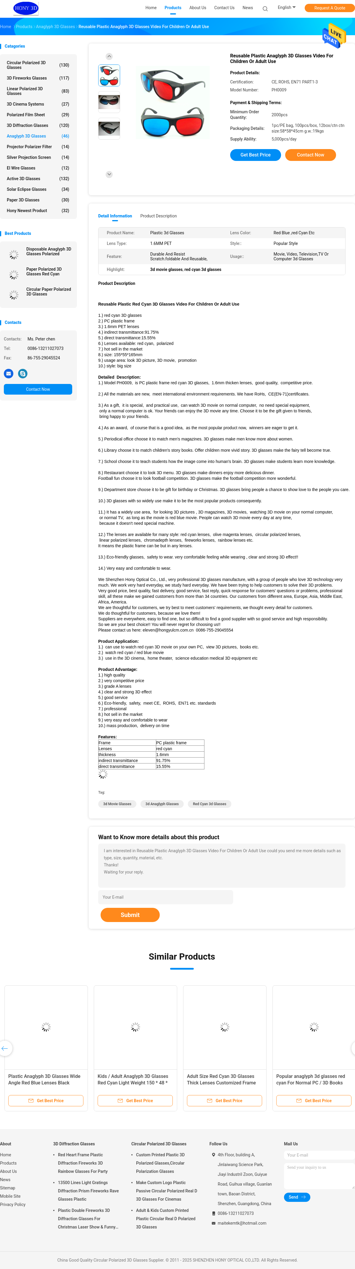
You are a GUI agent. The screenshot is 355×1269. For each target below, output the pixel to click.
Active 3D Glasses (38, 179)
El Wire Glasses (38, 168)
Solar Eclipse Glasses (38, 189)
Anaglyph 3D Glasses (38, 136)
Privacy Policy (12, 1204)
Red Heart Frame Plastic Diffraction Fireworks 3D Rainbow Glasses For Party (83, 1163)
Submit (130, 914)
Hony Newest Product (38, 211)
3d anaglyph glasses (162, 804)
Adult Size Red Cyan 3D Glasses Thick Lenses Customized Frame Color (221, 1082)
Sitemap (7, 1188)
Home (5, 1154)
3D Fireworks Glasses (38, 78)
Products (8, 1163)
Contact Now (38, 389)
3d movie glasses (117, 804)
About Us (8, 1171)
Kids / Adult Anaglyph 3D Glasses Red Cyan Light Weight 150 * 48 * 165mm (133, 1082)
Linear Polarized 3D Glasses (38, 91)
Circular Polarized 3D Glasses (38, 65)
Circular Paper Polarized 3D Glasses (48, 291)
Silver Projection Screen (38, 157)
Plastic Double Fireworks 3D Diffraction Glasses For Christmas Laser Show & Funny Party (86, 1219)
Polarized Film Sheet (38, 115)
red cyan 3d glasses (209, 804)
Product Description (158, 216)
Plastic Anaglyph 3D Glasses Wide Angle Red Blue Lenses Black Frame (44, 1082)
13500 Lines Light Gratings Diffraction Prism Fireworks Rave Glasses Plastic (88, 1191)
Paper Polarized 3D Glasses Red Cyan (44, 271)
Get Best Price (256, 155)
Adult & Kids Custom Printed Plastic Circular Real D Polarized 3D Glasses (166, 1218)
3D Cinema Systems (38, 104)
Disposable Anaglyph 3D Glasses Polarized (48, 251)
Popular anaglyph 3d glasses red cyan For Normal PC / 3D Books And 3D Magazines (310, 1082)
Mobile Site (10, 1196)
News (5, 1179)
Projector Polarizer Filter (38, 147)
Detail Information (115, 216)
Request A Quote (329, 8)
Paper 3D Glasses (38, 200)
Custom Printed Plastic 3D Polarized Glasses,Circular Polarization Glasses (160, 1163)
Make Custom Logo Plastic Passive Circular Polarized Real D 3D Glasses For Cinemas (166, 1191)
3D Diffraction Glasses (38, 125)
